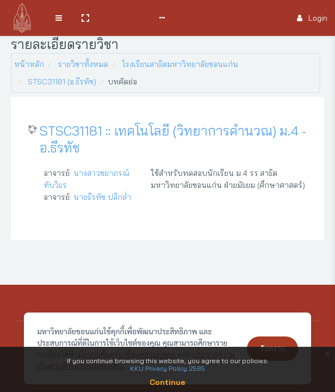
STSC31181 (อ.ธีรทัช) (62, 82)
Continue (167, 382)
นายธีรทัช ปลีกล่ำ (102, 197)
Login (312, 18)
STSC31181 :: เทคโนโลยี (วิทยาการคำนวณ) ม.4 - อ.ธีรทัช (173, 139)
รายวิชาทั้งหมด (83, 64)
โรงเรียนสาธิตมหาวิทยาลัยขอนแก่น (180, 64)
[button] (85, 18)
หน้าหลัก (29, 64)
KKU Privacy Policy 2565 (167, 368)
